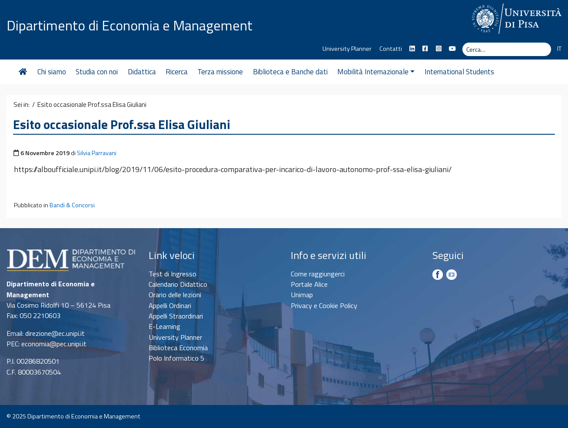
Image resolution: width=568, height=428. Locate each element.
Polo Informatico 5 (176, 358)
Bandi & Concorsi (72, 205)
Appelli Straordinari (176, 316)
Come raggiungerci (318, 274)
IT (559, 48)
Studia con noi (97, 71)
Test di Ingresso (172, 274)
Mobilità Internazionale (376, 71)
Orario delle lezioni (175, 294)
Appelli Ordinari (170, 305)
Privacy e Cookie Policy (324, 305)
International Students (459, 71)
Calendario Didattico (178, 284)
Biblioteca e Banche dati (290, 71)
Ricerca (177, 71)
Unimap (302, 294)
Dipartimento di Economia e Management (129, 25)
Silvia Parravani (96, 153)
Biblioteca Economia (178, 347)
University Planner (347, 48)
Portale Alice (309, 284)
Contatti (390, 48)
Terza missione (220, 71)
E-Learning (164, 326)
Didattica (142, 71)
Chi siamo (51, 71)
